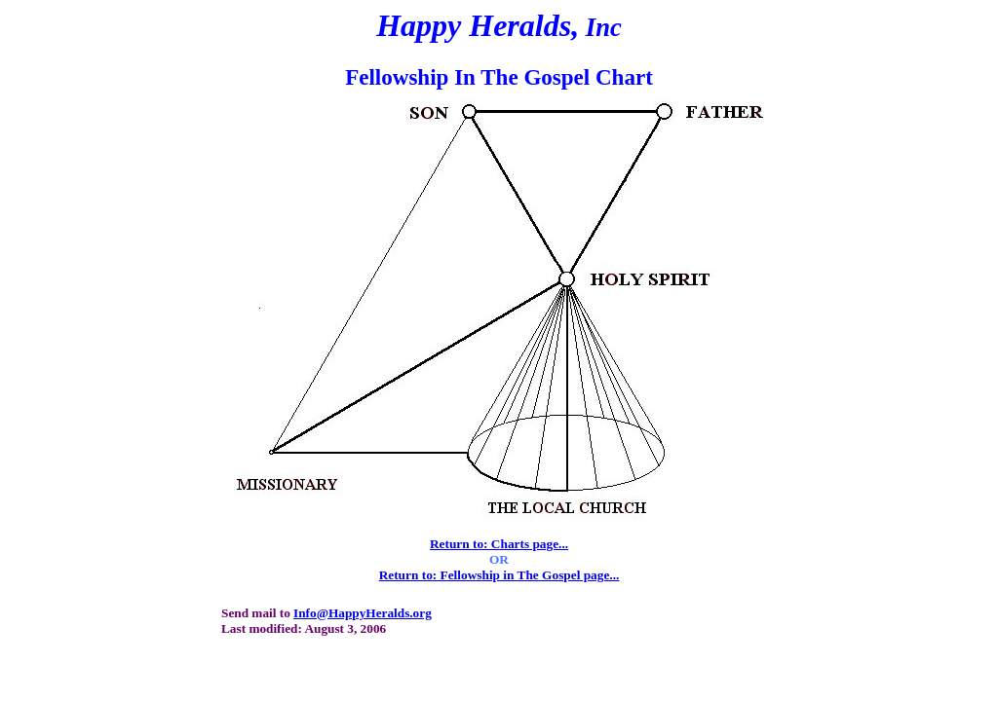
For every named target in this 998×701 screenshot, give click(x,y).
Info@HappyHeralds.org (362, 613)
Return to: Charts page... (499, 543)
